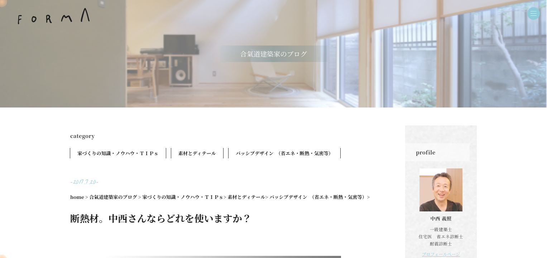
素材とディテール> (247, 197)
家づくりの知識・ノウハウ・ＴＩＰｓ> (184, 197)
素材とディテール (197, 153)
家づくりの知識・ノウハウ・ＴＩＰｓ (118, 153)
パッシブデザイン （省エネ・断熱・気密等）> (319, 197)
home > (79, 197)
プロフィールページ (441, 254)
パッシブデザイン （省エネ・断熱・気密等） (284, 153)
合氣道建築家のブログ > (115, 197)
